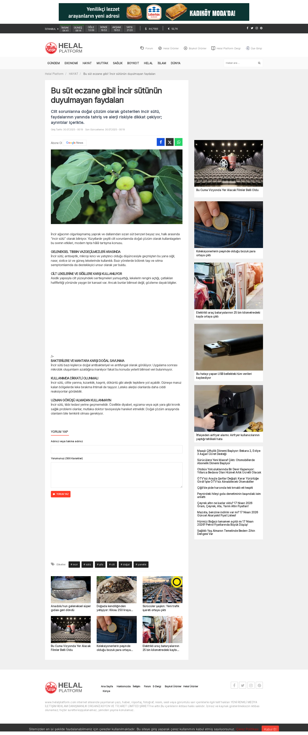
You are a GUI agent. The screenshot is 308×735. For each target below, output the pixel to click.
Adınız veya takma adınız (67, 441)
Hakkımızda (124, 686)
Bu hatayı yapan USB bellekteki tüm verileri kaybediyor (224, 376)
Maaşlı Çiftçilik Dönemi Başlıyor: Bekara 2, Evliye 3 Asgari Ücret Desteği (228, 452)
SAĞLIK (117, 63)
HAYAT (87, 63)
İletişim (136, 686)
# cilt (112, 564)
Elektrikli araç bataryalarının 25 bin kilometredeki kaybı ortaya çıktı (161, 648)
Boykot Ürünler (173, 686)
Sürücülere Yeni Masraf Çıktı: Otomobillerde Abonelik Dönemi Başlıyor (226, 462)
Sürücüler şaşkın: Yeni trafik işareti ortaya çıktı (161, 608)
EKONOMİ (71, 63)
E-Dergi (157, 686)
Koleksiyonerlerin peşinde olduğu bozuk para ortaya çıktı (114, 648)
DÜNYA (176, 63)
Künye (106, 691)
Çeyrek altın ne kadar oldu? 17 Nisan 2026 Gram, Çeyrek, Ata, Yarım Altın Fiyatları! (224, 505)
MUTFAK (102, 63)
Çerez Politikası (247, 729)
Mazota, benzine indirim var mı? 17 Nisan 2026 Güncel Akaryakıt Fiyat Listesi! (227, 514)
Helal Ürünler (190, 686)
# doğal (125, 564)
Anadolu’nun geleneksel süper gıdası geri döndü (71, 608)
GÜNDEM (53, 63)
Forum (147, 686)
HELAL (148, 63)
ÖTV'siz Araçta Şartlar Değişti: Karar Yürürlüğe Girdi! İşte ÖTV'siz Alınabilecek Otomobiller (228, 480)
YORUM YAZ (61, 494)
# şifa (100, 564)
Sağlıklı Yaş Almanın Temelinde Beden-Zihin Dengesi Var (226, 532)
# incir (74, 564)
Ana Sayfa (107, 686)
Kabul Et (270, 729)
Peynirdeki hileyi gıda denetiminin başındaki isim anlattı (229, 495)
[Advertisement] (24, 101)
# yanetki (141, 564)
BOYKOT (133, 63)
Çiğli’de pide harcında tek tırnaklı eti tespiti (225, 488)
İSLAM (162, 63)
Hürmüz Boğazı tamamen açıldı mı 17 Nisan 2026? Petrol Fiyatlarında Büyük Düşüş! (225, 523)
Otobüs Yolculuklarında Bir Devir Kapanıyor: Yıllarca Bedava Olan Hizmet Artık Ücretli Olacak (229, 471)
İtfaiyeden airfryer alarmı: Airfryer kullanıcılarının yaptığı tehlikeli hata (228, 437)
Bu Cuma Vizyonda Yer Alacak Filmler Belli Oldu (71, 648)
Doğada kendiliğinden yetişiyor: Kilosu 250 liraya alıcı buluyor (114, 608)
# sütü (87, 564)
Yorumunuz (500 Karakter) (67, 458)
